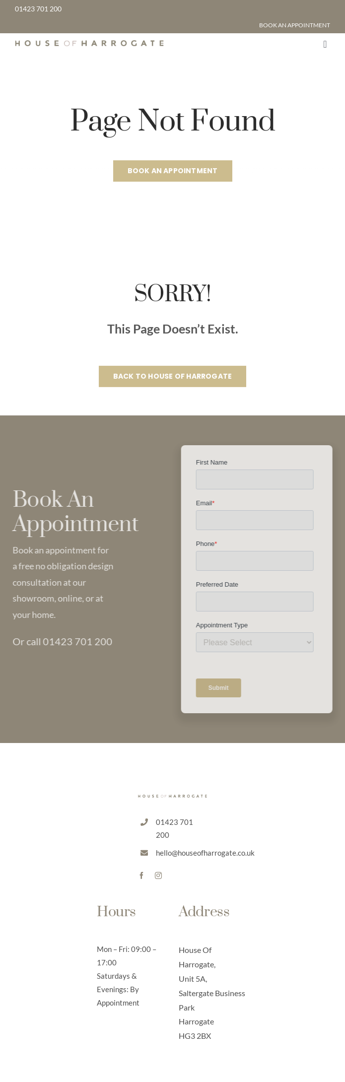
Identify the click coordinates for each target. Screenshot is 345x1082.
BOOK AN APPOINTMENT (294, 25)
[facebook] (141, 875)
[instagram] (158, 875)
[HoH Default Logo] (89, 44)
